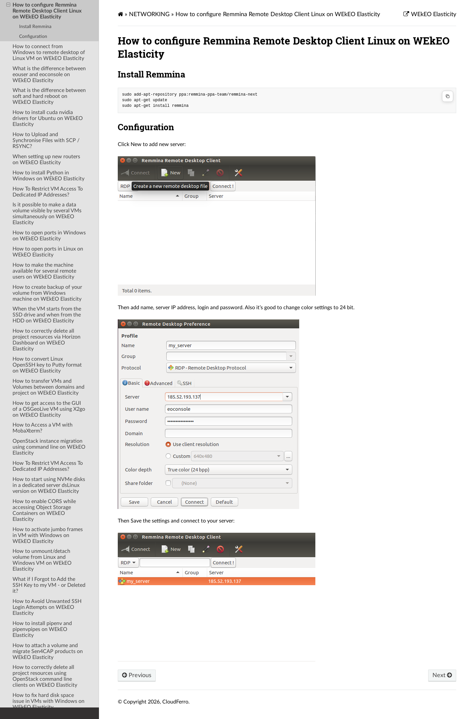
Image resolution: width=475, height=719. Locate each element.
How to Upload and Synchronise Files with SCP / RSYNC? (46, 140)
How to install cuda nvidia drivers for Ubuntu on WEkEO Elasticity (48, 118)
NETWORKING (149, 14)
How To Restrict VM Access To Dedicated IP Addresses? (48, 191)
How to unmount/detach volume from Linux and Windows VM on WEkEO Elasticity (42, 560)
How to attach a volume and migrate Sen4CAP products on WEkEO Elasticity (48, 651)
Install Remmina (35, 26)
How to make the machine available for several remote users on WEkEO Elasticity (44, 271)
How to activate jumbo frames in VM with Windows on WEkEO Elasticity (48, 535)
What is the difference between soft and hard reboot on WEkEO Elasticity (49, 96)
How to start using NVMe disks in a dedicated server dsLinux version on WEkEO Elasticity (49, 485)
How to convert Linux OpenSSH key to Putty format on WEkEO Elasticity (47, 365)
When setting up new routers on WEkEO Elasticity (46, 159)
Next (442, 675)
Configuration (33, 36)
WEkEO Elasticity (432, 14)
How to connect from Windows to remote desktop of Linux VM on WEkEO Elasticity (49, 52)
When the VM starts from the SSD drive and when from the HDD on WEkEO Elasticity (47, 314)
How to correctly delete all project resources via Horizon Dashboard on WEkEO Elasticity (46, 339)
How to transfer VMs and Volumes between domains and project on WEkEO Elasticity (48, 387)
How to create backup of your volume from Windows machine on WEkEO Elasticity (47, 293)
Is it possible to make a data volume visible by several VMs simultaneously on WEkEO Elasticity (47, 213)
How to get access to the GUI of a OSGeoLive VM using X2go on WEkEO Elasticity (49, 409)
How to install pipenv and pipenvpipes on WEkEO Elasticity (42, 629)
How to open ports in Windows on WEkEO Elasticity (49, 235)
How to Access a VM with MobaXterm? (43, 428)
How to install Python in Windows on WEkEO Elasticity (48, 175)
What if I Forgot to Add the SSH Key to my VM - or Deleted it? (49, 585)
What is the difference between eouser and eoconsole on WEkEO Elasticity (49, 74)
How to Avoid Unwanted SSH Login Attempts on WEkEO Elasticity (47, 607)
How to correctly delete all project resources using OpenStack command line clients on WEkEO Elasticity (45, 676)
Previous (136, 675)
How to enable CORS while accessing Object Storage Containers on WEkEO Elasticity (44, 510)
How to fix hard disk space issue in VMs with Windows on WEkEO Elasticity (48, 701)
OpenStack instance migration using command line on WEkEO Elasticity (49, 447)
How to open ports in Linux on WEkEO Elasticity (48, 251)
